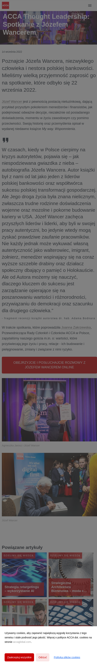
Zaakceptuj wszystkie (19, 657)
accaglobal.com (22, 641)
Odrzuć (42, 657)
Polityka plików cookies (67, 657)
